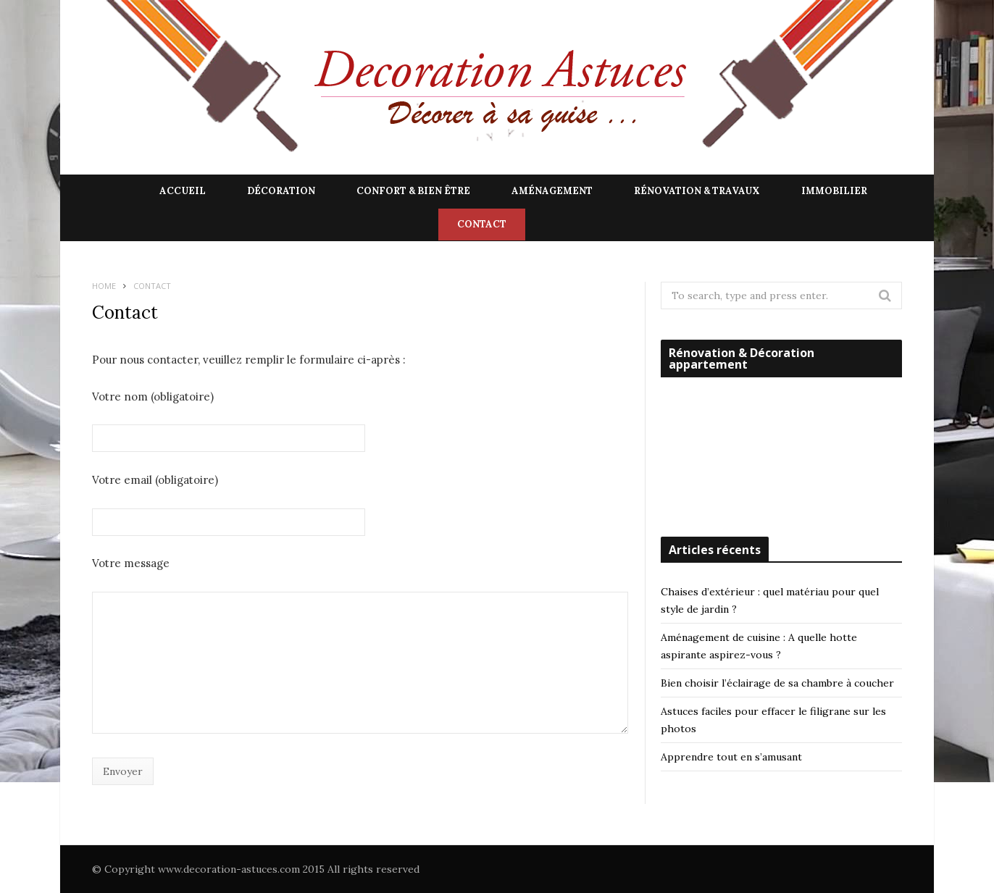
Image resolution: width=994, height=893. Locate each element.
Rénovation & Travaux (697, 191)
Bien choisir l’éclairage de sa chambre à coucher (777, 682)
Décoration (281, 191)
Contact (481, 224)
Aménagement (552, 191)
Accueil (182, 191)
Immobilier (834, 191)
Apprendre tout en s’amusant (731, 756)
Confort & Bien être (413, 191)
